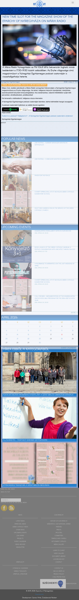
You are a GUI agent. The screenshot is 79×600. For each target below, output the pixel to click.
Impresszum (39, 594)
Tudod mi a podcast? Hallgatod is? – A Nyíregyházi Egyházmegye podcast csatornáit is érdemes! (37, 116)
